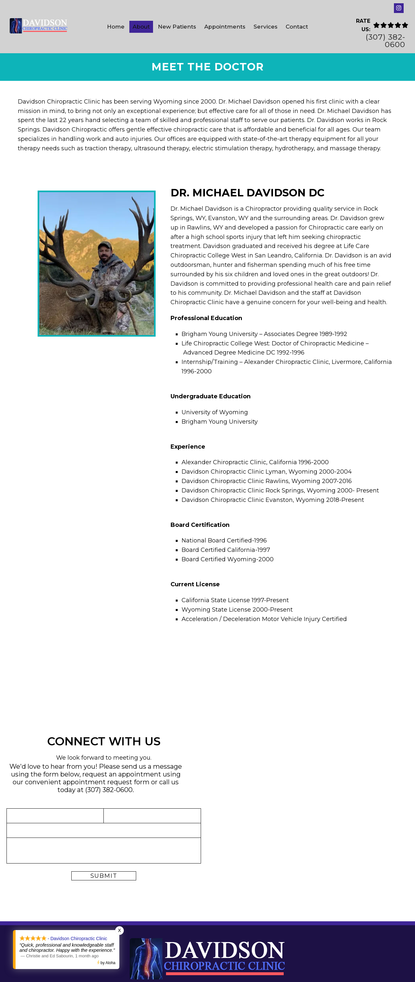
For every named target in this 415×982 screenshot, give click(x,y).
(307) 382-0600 (385, 40)
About (141, 26)
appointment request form (106, 782)
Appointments (224, 26)
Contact (297, 26)
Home (115, 26)
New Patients (177, 26)
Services (266, 26)
